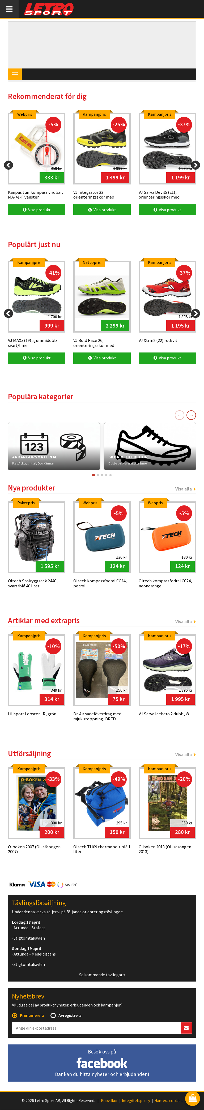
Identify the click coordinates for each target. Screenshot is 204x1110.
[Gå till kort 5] (110, 475)
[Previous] (8, 165)
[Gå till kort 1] (93, 475)
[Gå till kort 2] (98, 475)
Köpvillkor (109, 1100)
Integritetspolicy (136, 1100)
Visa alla (183, 489)
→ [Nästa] (191, 415)
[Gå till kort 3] (102, 475)
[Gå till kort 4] (106, 475)
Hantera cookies (168, 1100)
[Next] (195, 165)
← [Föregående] (179, 415)
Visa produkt (37, 209)
